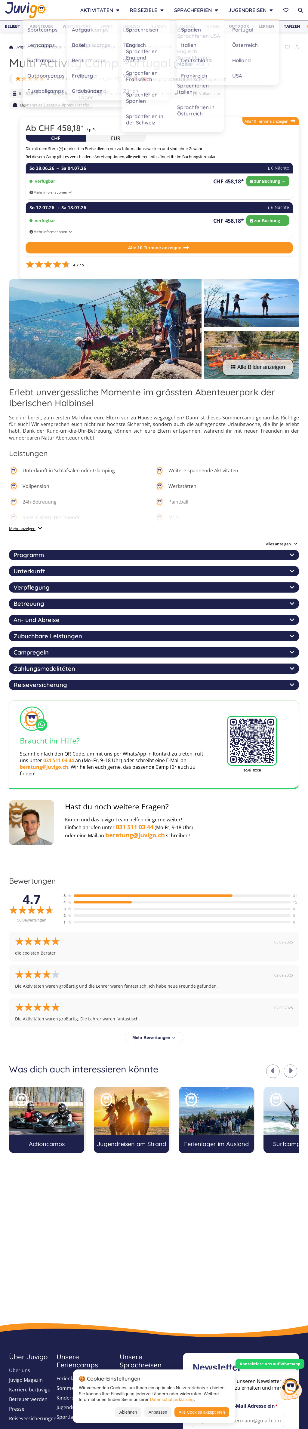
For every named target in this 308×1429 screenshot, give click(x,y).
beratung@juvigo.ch (44, 767)
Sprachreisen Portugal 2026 (91, 47)
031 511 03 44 (58, 760)
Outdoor (239, 26)
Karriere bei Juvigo (30, 1389)
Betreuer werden (28, 1399)
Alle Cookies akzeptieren (202, 1412)
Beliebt (12, 26)
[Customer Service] (290, 1387)
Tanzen (292, 26)
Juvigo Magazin (26, 1380)
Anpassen (158, 1412)
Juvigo (17, 47)
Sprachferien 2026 (46, 47)
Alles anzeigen (281, 544)
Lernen (266, 26)
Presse (16, 1409)
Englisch (132, 26)
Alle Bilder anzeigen (258, 367)
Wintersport (77, 26)
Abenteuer (41, 26)
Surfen (159, 26)
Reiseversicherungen (33, 1418)
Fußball (185, 26)
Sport (106, 26)
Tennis (212, 26)
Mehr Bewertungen (154, 1037)
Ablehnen (128, 1412)
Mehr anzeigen (22, 528)
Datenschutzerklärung (172, 1399)
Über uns (19, 1370)
